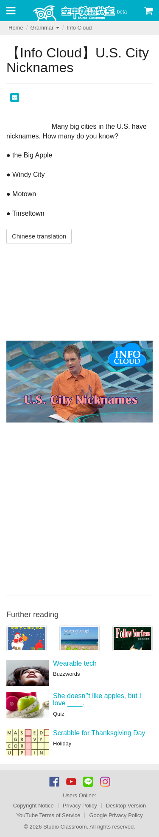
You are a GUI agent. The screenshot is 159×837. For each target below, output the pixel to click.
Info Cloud (79, 27)
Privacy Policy (80, 805)
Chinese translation (39, 236)
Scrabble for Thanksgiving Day (99, 733)
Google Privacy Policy (115, 815)
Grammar (44, 27)
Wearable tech (75, 663)
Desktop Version (126, 805)
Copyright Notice (33, 805)
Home (15, 27)
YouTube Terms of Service (48, 815)
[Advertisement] (79, 508)
